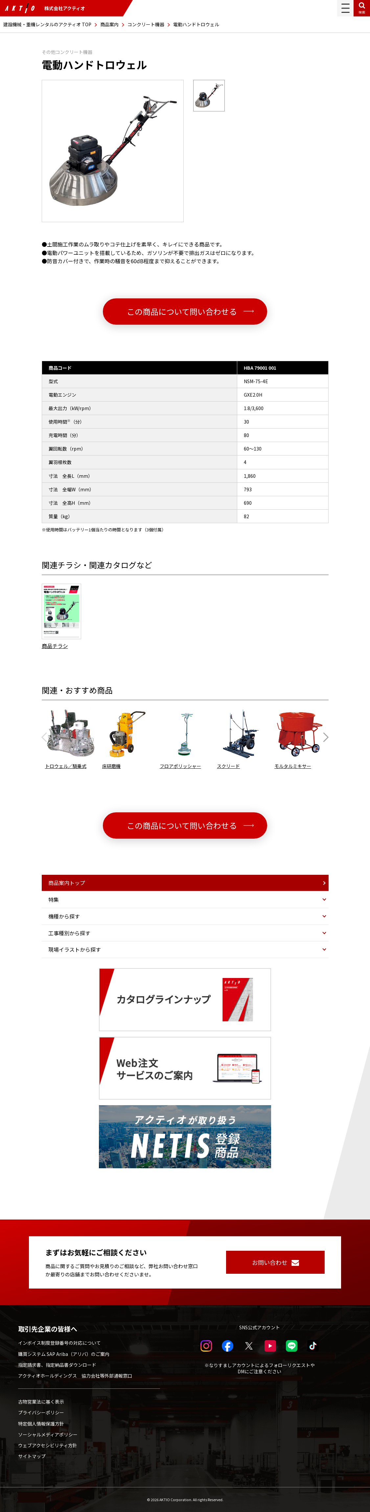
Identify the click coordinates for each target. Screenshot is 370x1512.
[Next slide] (324, 737)
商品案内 (109, 24)
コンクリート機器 (145, 24)
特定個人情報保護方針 (41, 1424)
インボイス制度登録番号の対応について (59, 1343)
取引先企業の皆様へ (47, 1329)
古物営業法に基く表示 (41, 1402)
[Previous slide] (46, 737)
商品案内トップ (66, 883)
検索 (361, 12)
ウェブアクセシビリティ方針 (47, 1445)
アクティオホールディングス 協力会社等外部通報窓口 (75, 1376)
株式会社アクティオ (45, 8)
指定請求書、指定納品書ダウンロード (57, 1365)
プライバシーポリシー (41, 1412)
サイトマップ (32, 1456)
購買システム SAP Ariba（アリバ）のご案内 (63, 1354)
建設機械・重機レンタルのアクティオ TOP (47, 24)
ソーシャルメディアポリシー (48, 1434)
